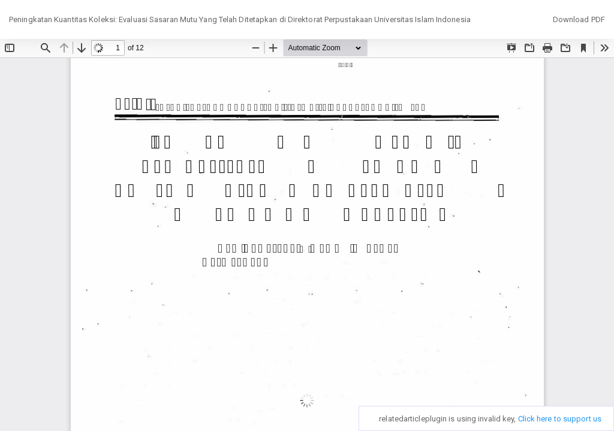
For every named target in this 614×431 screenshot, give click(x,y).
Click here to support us (559, 418)
